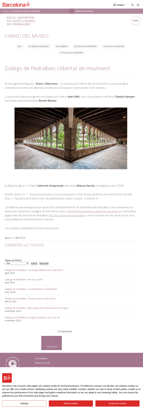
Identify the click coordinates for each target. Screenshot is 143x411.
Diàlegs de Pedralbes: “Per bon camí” (24, 279)
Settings (24, 403)
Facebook (51, 346)
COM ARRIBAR (41, 358)
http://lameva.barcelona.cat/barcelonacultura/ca (94, 211)
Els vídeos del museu (39, 46)
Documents (62, 46)
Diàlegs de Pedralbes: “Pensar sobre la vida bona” (30, 298)
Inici (20, 46)
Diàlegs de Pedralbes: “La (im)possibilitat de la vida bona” (34, 270)
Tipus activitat (13, 260)
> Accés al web (21, 11)
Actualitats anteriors (71, 52)
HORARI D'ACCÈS (42, 363)
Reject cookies (71, 403)
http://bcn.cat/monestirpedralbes (67, 215)
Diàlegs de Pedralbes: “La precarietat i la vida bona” (31, 288)
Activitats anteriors (114, 46)
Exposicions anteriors (85, 46)
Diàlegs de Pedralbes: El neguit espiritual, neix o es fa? (32, 317)
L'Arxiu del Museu (27, 36)
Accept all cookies (117, 403)
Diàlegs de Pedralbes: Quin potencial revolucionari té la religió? (37, 307)
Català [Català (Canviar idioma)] (119, 5)
